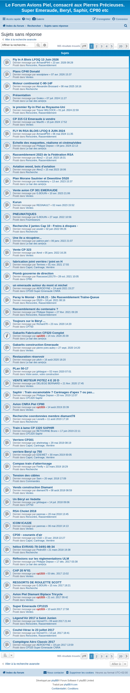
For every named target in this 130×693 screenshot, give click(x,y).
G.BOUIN (42, 193)
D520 (39, 300)
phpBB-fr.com (71, 684)
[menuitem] (26, 19)
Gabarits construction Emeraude (35, 344)
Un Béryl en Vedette (27, 499)
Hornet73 (42, 621)
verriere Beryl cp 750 (27, 451)
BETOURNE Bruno (47, 431)
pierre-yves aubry (46, 347)
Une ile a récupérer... (27, 237)
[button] (84, 46)
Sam (39, 478)
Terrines (41, 264)
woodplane (42, 74)
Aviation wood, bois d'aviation (34, 166)
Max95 (40, 122)
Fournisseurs (33, 219)
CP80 (29, 279)
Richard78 (42, 324)
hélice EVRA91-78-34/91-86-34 (34, 546)
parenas (41, 514)
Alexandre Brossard (47, 86)
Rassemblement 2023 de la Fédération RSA (43, 154)
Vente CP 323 (22, 249)
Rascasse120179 (46, 276)
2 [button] (96, 46)
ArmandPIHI (43, 62)
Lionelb (40, 419)
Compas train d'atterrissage (32, 463)
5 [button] (112, 46)
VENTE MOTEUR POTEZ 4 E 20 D (36, 380)
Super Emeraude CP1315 (30, 606)
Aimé (39, 252)
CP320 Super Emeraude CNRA (43, 291)
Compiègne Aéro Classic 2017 (34, 641)
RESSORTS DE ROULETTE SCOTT (37, 582)
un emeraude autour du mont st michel (40, 285)
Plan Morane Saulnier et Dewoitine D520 (41, 178)
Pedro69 (41, 549)
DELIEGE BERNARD (48, 383)
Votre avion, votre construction (42, 374)
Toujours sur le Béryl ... (29, 321)
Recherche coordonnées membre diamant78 (44, 416)
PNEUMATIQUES (24, 214)
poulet (40, 229)
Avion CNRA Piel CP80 (28, 404)
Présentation (22, 95)
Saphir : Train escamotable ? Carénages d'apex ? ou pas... (53, 392)
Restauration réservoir (28, 356)
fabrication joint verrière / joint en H (38, 261)
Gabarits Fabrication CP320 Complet (38, 333)
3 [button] (101, 46)
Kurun (17, 202)
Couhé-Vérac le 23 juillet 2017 (33, 630)
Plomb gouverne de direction (33, 273)
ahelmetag (42, 442)
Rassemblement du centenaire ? (35, 309)
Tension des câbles (26, 475)
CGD (39, 538)
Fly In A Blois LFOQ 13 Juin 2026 (36, 59)
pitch (39, 359)
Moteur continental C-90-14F (32, 83)
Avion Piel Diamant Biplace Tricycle (38, 594)
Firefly (40, 466)
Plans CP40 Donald (26, 71)
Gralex (40, 98)
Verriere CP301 (23, 439)
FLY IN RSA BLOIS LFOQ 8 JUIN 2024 (39, 131)
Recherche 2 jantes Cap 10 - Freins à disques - (45, 226)
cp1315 (41, 336)
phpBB (54, 680)
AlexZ (40, 157)
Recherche (32, 89)
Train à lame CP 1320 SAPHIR (33, 428)
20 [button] (120, 46)
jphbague (42, 371)
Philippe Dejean (45, 145)
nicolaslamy (43, 181)
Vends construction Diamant (33, 487)
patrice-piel (43, 240)
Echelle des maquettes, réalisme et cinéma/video (47, 142)
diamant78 (42, 490)
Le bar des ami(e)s (36, 101)
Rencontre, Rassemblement (41, 65)
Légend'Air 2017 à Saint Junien (34, 618)
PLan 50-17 (20, 368)
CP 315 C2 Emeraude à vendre (34, 119)
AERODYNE (43, 288)
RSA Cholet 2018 (24, 511)
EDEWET (42, 454)
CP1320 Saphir (34, 398)
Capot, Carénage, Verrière (40, 267)
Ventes (29, 77)
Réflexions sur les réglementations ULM (41, 558)
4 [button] (106, 46)
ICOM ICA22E (22, 523)
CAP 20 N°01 (21, 570)
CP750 (29, 326)
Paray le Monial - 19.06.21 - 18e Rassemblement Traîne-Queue (56, 297)
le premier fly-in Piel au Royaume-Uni (39, 107)
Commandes (33, 481)
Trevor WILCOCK (46, 110)
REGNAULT (43, 205)
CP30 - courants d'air (27, 535)
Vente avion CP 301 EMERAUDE (35, 190)
